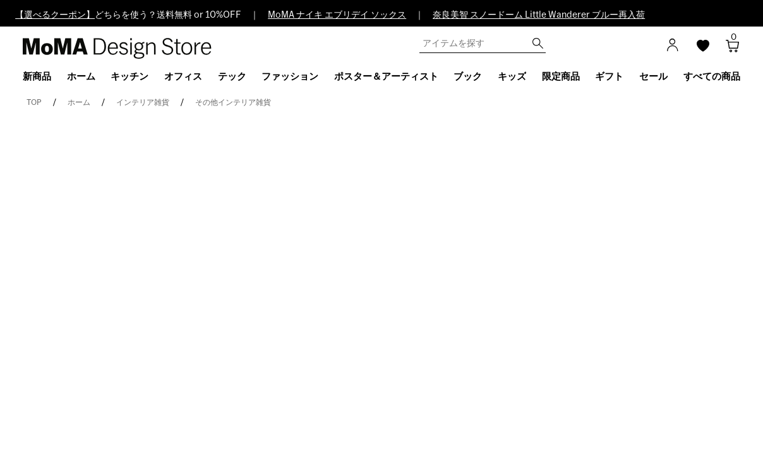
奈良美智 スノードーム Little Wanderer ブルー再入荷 (539, 15)
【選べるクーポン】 (55, 15)
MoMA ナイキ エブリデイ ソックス (337, 15)
